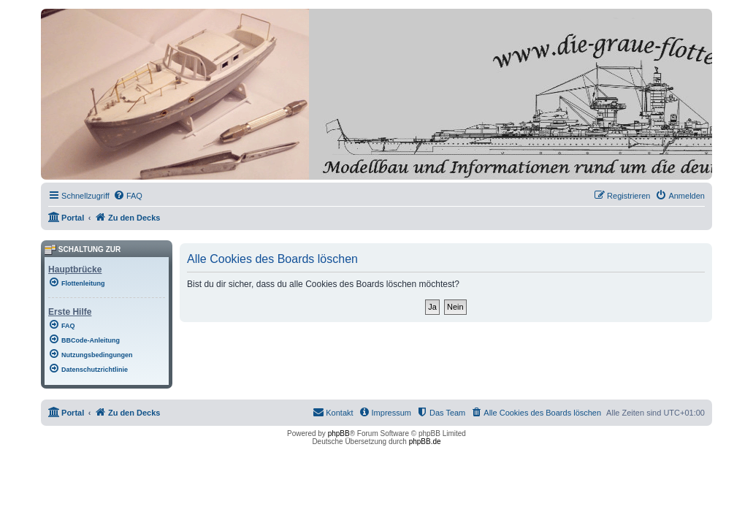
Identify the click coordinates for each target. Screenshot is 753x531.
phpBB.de (425, 442)
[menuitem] (127, 195)
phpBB (339, 433)
